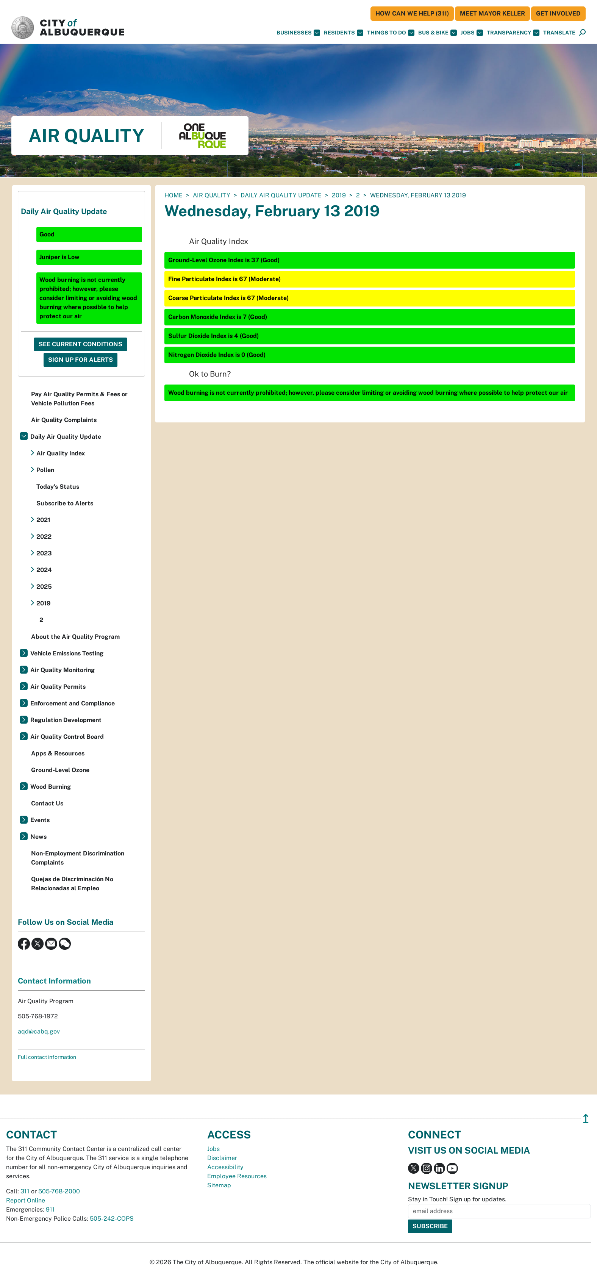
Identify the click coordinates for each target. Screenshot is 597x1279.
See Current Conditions (80, 344)
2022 (44, 536)
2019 (339, 195)
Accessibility (225, 1167)
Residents (343, 33)
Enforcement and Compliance (72, 703)
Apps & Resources (57, 753)
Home (173, 195)
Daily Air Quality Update (281, 195)
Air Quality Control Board (67, 736)
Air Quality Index (60, 453)
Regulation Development (66, 720)
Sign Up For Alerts (80, 359)
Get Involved (558, 13)
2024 (44, 570)
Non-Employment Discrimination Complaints (77, 858)
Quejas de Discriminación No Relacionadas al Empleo (72, 884)
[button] (559, 33)
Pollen (45, 470)
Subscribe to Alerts (64, 503)
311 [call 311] (25, 1191)
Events (40, 820)
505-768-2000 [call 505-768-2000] (59, 1191)
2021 (43, 520)
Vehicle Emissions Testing (66, 653)
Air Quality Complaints (64, 420)
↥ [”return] (586, 1119)
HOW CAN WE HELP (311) (412, 13)
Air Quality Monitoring (62, 670)
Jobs (472, 33)
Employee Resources (237, 1176)
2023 (44, 553)
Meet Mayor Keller (492, 13)
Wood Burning (50, 786)
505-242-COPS (112, 1218)
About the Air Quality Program (75, 636)
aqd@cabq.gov (39, 1031)
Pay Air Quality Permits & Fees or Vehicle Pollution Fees (79, 399)
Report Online (25, 1200)
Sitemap (219, 1185)
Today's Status (57, 486)
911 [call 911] (50, 1209)
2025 (44, 586)
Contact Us (47, 803)
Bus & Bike (437, 33)
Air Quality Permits (58, 686)
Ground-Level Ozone (60, 770)
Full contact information (47, 1057)
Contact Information (54, 980)
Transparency (513, 33)
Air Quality (211, 195)
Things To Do (390, 33)
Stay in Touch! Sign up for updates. (457, 1199)
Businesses (298, 33)
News (38, 836)
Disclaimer (222, 1158)
